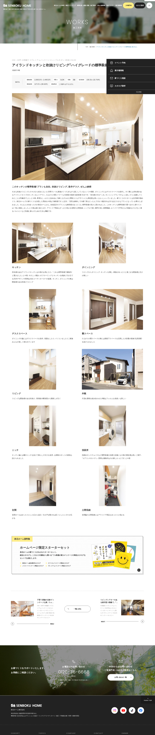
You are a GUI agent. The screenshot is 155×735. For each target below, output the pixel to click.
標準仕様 (79, 5)
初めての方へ (110, 5)
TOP (87, 47)
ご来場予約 (128, 5)
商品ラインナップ (71, 5)
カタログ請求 (140, 5)
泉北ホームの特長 (59, 5)
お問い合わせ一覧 (120, 677)
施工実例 (93, 5)
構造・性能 (86, 5)
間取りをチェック (133, 82)
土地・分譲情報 (101, 5)
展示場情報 (118, 5)
